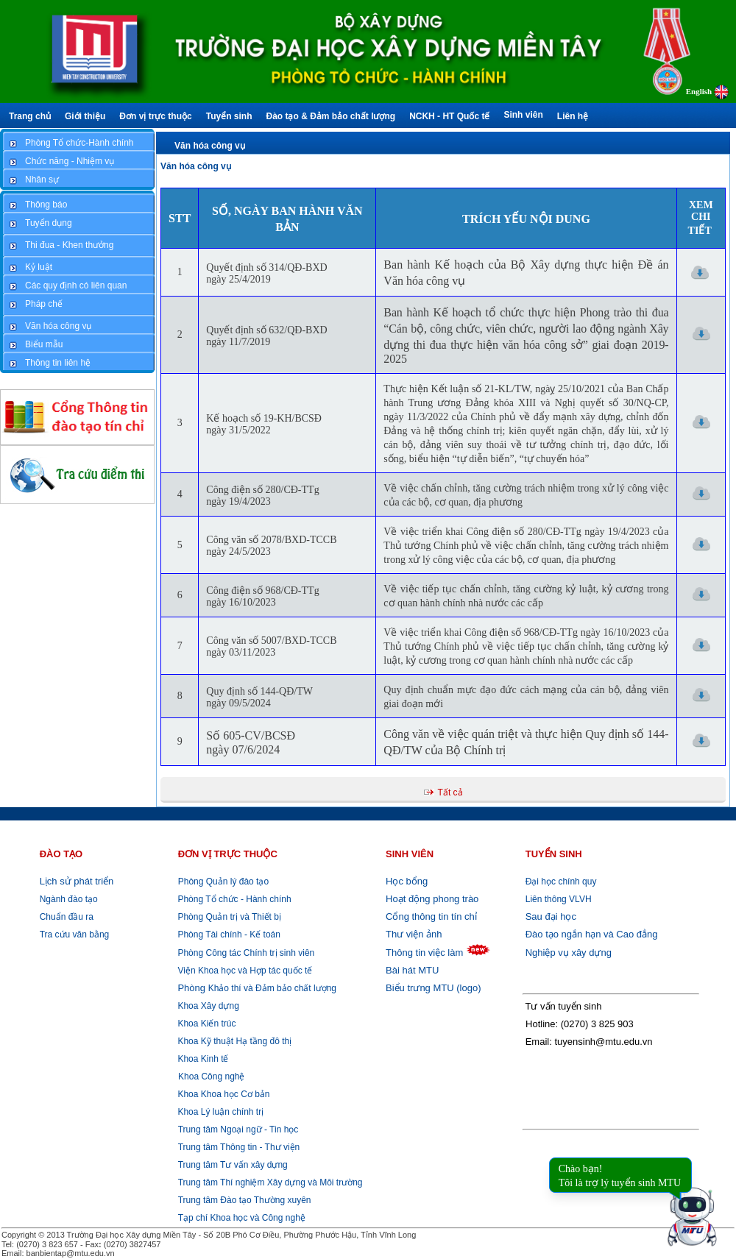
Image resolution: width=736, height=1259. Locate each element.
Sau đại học (551, 916)
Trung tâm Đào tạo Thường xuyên (244, 1200)
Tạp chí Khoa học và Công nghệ (241, 1218)
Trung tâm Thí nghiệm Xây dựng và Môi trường (270, 1182)
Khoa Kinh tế (201, 1059)
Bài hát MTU (412, 970)
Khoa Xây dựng (207, 1006)
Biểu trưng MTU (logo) (433, 987)
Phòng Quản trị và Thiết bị (228, 917)
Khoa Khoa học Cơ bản (222, 1094)
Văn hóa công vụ (209, 146)
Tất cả (450, 792)
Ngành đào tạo (69, 899)
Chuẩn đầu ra (66, 917)
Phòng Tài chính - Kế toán (227, 934)
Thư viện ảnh (414, 934)
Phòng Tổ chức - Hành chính (233, 899)
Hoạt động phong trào (432, 898)
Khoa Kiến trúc (205, 1023)
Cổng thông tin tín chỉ (431, 916)
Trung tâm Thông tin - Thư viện (239, 1147)
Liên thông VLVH (559, 899)
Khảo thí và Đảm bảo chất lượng (255, 988)
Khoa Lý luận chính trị (219, 1112)
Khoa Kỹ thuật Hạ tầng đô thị (233, 1041)
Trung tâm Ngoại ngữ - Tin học (238, 1129)
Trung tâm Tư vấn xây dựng (233, 1165)
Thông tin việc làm (424, 952)
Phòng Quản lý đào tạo (223, 881)
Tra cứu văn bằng (75, 934)
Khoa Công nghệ (211, 1076)
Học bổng (407, 881)
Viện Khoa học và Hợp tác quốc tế (243, 970)
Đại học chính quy (561, 881)
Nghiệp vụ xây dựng (569, 952)
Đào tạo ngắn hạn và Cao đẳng (592, 934)
